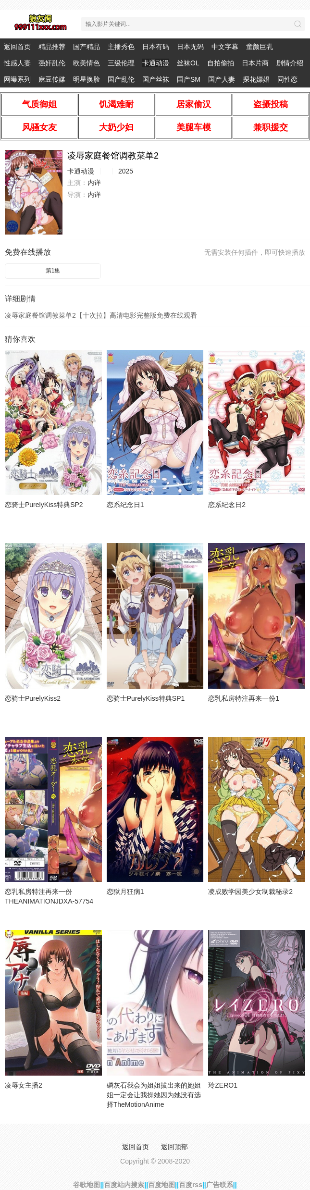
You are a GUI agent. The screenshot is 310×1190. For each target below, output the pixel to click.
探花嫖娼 (256, 79)
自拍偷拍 (220, 63)
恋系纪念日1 (125, 504)
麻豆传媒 (51, 79)
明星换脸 (86, 79)
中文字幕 (224, 46)
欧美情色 (86, 63)
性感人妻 (17, 63)
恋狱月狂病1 (125, 891)
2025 (125, 171)
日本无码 (190, 46)
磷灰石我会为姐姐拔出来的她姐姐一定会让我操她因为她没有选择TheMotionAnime (154, 1094)
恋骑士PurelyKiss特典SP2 (44, 504)
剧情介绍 (289, 63)
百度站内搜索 (124, 1185)
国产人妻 (221, 79)
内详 (94, 182)
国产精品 (86, 46)
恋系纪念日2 (227, 504)
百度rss (190, 1185)
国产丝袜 (155, 79)
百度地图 (161, 1185)
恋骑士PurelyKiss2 (33, 698)
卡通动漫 (155, 63)
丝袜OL (188, 63)
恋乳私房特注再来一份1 (243, 698)
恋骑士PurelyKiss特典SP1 (146, 698)
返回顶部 (174, 1147)
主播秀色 (121, 46)
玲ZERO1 (222, 1085)
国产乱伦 (121, 79)
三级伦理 (121, 63)
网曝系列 (17, 79)
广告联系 (219, 1185)
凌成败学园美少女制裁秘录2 (250, 891)
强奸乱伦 (51, 63)
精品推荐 (51, 46)
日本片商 (255, 63)
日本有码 (155, 46)
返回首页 (17, 46)
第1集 (53, 270)
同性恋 (287, 79)
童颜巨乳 (259, 46)
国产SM (188, 79)
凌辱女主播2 (23, 1085)
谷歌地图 (86, 1185)
